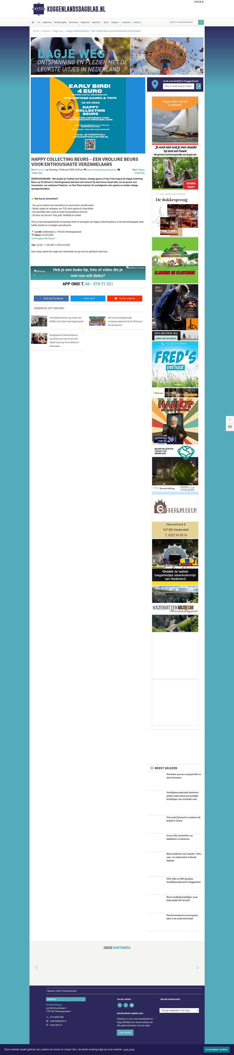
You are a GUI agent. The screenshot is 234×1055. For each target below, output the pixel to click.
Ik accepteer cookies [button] (217, 1049)
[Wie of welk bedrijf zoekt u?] (178, 86)
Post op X (88, 299)
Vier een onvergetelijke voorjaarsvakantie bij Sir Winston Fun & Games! (125, 322)
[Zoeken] (201, 22)
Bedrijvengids (60, 22)
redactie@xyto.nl (58, 1021)
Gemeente (73, 22)
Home (36, 31)
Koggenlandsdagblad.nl (76, 9)
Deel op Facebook (51, 299)
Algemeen (47, 22)
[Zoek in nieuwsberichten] (183, 22)
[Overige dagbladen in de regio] (179, 1010)
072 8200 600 (57, 1017)
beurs (90, 169)
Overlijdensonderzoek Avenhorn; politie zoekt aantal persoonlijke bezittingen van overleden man (183, 796)
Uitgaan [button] (114, 22)
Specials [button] (96, 22)
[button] (33, 968)
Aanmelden (125, 1032)
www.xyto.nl (56, 1025)
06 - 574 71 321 (99, 284)
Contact (137, 22)
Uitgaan (46, 31)
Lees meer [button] (129, 1049)
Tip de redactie (124, 299)
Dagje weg (58, 31)
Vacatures (126, 22)
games (113, 169)
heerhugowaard (101, 169)
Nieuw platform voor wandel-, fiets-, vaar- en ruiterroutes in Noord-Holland (184, 857)
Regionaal (85, 22)
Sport (106, 22)
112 (38, 22)
